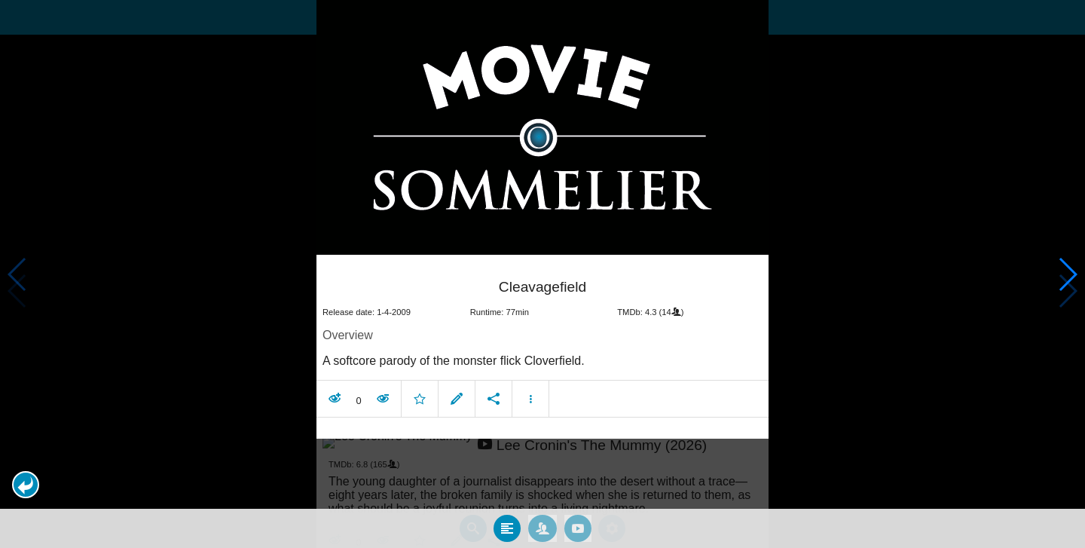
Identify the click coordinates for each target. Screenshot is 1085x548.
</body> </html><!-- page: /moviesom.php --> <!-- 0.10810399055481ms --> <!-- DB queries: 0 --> (542, 274)
